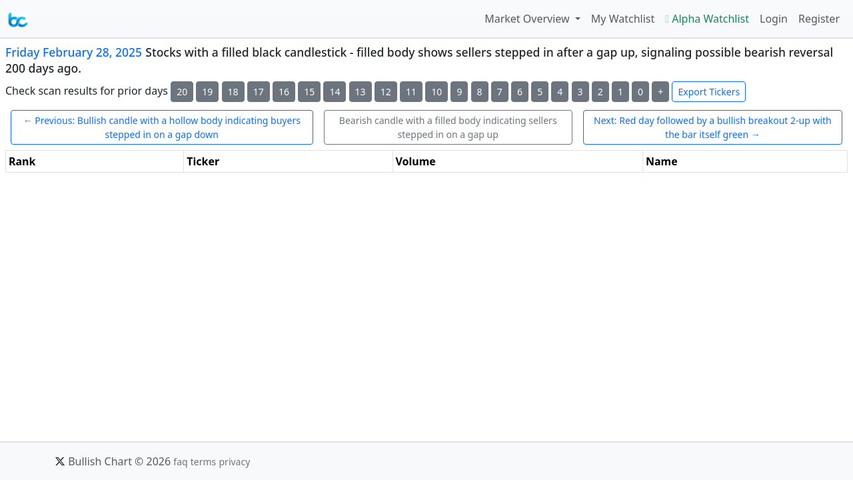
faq (180, 461)
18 (233, 91)
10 (436, 91)
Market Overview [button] (528, 18)
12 (386, 91)
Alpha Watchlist (707, 18)
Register (819, 18)
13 (360, 91)
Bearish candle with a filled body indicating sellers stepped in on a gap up (448, 127)
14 (334, 91)
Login (774, 18)
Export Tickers (709, 91)
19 (207, 91)
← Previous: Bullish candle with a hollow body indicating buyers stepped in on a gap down (162, 127)
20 (182, 91)
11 (411, 91)
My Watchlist (622, 18)
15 (309, 91)
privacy (234, 461)
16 (284, 91)
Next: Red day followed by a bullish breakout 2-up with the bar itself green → (713, 127)
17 (258, 91)
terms (204, 461)
